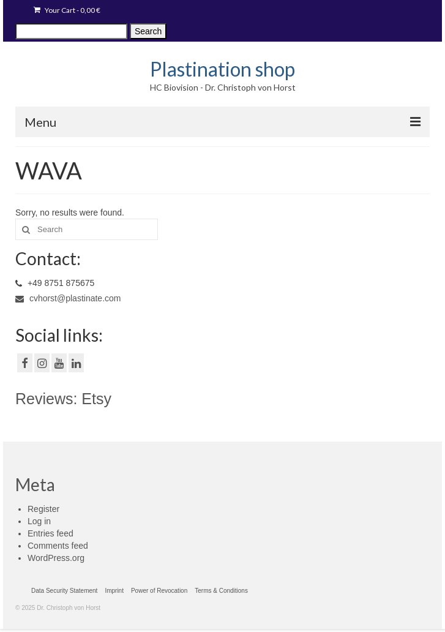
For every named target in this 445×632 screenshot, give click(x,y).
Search (148, 31)
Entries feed (50, 533)
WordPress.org (56, 558)
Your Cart (67, 10)
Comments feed (58, 546)
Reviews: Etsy (63, 398)
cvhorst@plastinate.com (68, 298)
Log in (39, 521)
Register (43, 509)
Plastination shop (222, 69)
